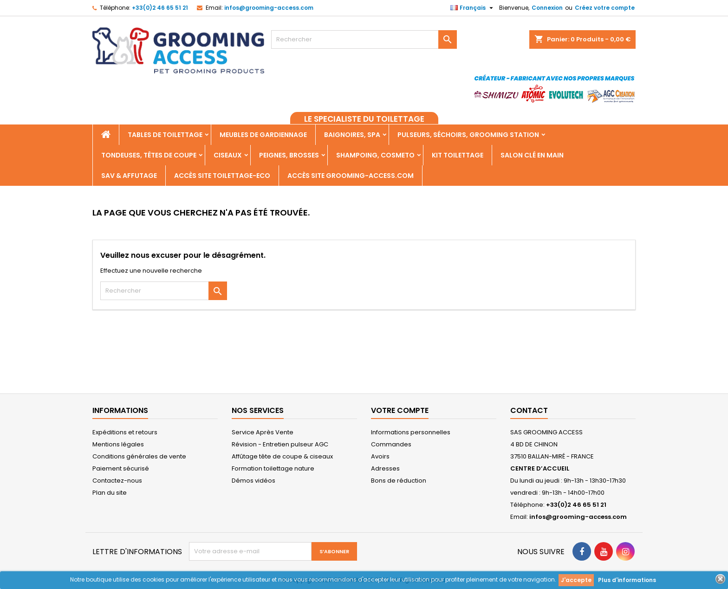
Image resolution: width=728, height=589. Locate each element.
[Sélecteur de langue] (472, 8)
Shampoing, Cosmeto (375, 155)
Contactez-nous (117, 480)
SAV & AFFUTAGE (129, 175)
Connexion (547, 8)
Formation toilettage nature (273, 468)
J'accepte (576, 580)
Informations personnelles (410, 432)
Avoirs (380, 456)
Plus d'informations (627, 580)
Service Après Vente (262, 432)
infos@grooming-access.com (268, 8)
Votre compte (400, 410)
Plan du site (109, 492)
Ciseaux (228, 155)
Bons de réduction (398, 480)
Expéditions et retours (124, 432)
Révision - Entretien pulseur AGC (280, 444)
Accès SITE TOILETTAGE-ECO (222, 175)
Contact (529, 410)
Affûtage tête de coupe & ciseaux (282, 456)
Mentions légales (118, 444)
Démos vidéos (253, 480)
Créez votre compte (605, 8)
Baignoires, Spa (352, 134)
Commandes (391, 444)
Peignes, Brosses (289, 155)
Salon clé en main (532, 155)
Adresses (385, 468)
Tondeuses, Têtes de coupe (148, 155)
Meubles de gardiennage (263, 134)
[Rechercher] (364, 39)
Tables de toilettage (165, 134)
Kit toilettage (457, 155)
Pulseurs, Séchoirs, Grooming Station (468, 134)
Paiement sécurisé (120, 468)
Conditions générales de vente (139, 456)
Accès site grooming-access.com (350, 175)
